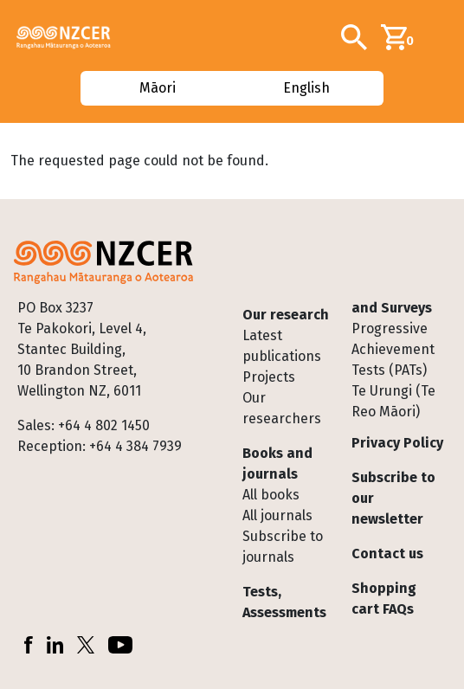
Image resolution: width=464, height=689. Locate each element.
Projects (268, 377)
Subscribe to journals (282, 546)
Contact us (387, 553)
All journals (277, 515)
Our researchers (281, 408)
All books (271, 494)
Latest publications (281, 345)
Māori (157, 88)
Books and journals (277, 463)
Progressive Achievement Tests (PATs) (393, 349)
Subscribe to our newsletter (393, 498)
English (307, 88)
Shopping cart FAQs (383, 598)
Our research (285, 314)
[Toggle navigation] (444, 37)
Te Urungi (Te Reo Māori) (393, 401)
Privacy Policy (397, 443)
